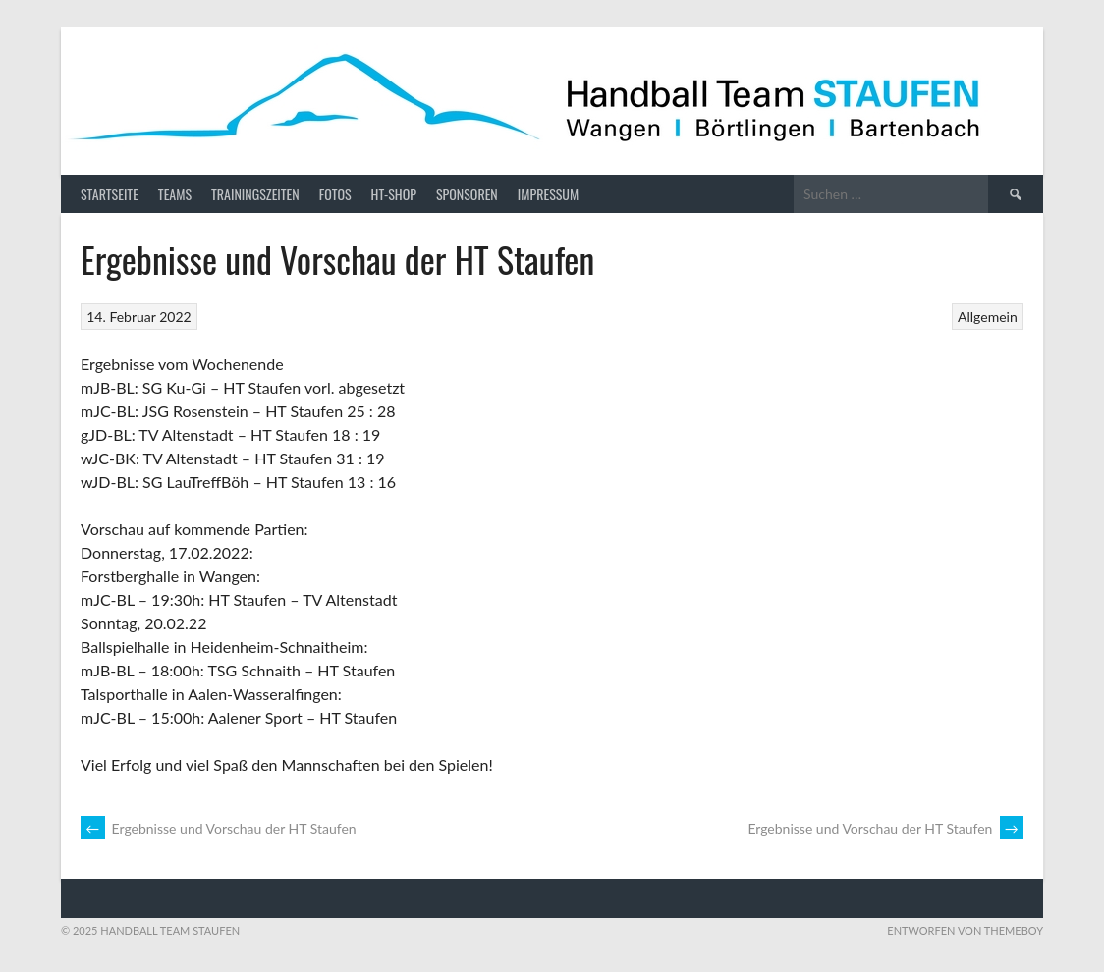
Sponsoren (467, 194)
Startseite (109, 194)
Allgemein (988, 316)
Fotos (335, 194)
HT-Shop (393, 194)
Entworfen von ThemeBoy (965, 930)
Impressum (548, 194)
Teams (175, 194)
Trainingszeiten (255, 194)
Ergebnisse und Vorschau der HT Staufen (219, 828)
